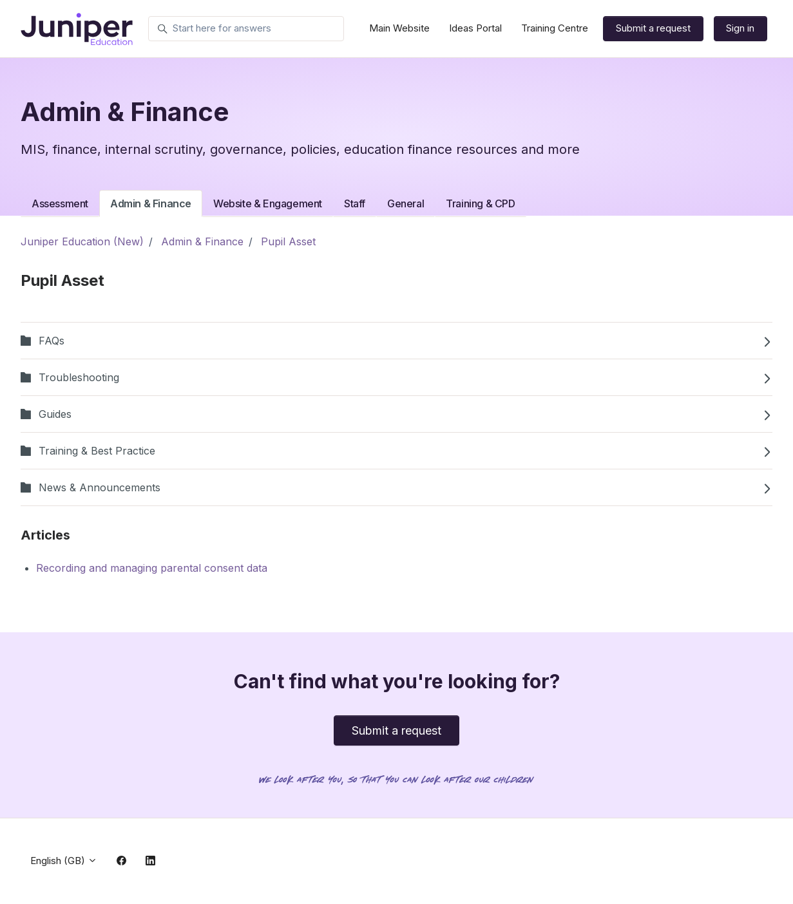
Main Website (399, 28)
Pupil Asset (288, 241)
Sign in (740, 28)
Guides (396, 414)
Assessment (60, 203)
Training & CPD (480, 203)
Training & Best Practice (396, 450)
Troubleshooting (396, 377)
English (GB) (63, 860)
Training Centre (554, 28)
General (405, 203)
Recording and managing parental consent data (151, 567)
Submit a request (653, 28)
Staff (354, 203)
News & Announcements (396, 487)
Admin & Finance (150, 203)
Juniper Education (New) (82, 241)
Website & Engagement (267, 203)
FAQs (396, 340)
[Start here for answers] (246, 29)
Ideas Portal (475, 28)
